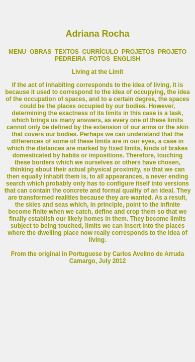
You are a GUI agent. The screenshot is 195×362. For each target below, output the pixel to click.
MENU (17, 51)
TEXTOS (67, 51)
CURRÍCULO (100, 51)
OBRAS (40, 51)
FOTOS (100, 58)
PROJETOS (138, 51)
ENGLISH (127, 58)
